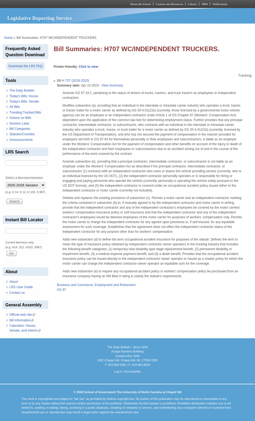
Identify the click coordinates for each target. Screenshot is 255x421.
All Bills (14, 107)
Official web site (22, 315)
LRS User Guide (21, 287)
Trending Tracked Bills (25, 112)
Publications (220, 4)
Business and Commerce (75, 285)
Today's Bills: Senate (24, 101)
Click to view (88, 67)
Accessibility (133, 371)
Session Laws (19, 123)
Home (8, 38)
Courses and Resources (169, 4)
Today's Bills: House (23, 96)
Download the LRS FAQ (25, 66)
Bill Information (21, 320)
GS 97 (61, 290)
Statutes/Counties (22, 134)
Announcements (21, 140)
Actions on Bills (20, 118)
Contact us (17, 293)
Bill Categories (19, 129)
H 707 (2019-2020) (75, 80)
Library (192, 4)
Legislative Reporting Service (39, 18)
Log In (118, 371)
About (13, 282)
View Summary (112, 85)
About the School (140, 4)
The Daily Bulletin (21, 90)
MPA (205, 4)
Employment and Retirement (115, 285)
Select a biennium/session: (24, 178)
